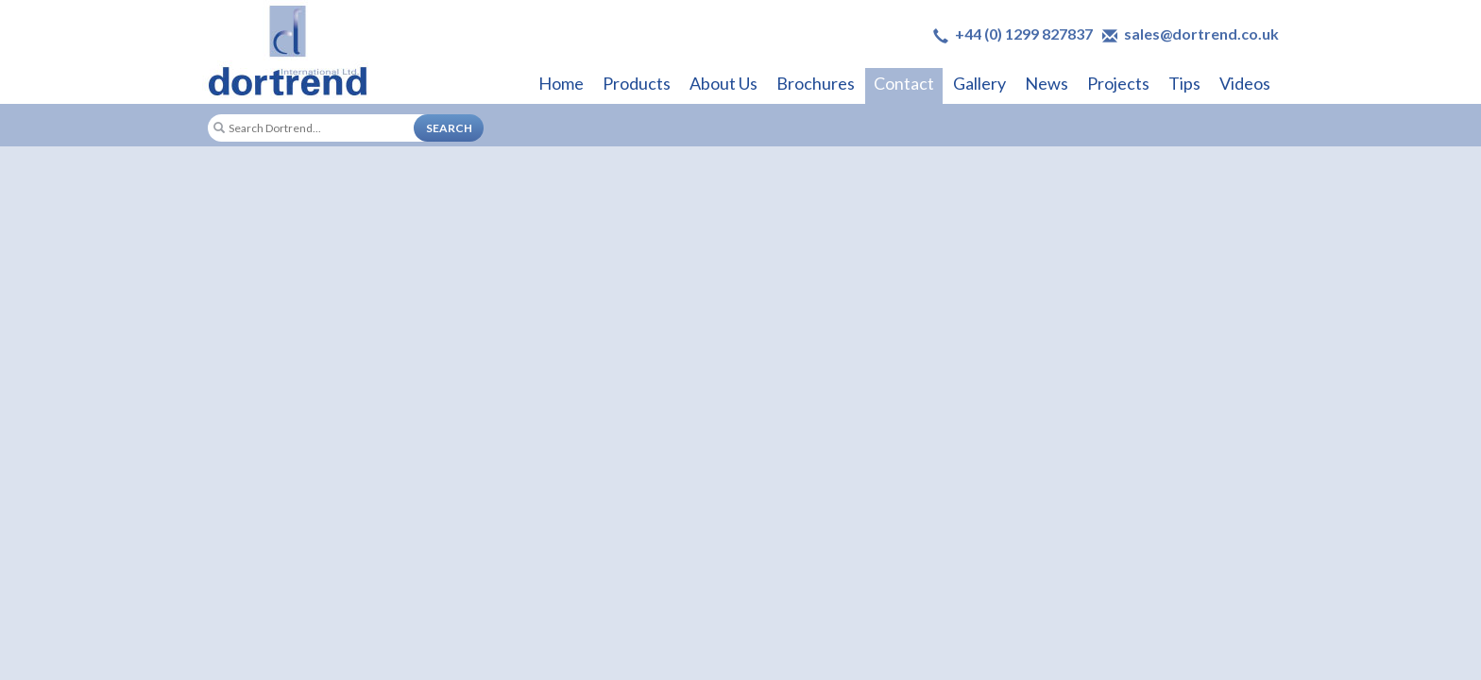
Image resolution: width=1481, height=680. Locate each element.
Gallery (979, 83)
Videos (1244, 83)
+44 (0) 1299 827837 (1024, 33)
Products (637, 83)
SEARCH (449, 128)
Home (561, 83)
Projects (1118, 83)
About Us (723, 83)
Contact (904, 83)
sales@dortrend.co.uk (1201, 33)
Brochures (815, 83)
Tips (1184, 83)
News (1046, 83)
